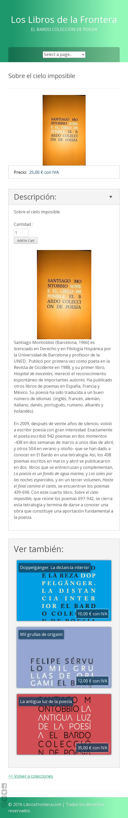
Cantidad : (23, 224)
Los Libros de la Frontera (64, 19)
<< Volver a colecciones (30, 776)
